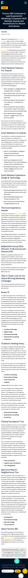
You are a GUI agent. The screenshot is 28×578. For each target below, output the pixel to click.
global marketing (18, 213)
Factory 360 (4, 50)
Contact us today (9, 538)
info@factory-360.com (9, 555)
